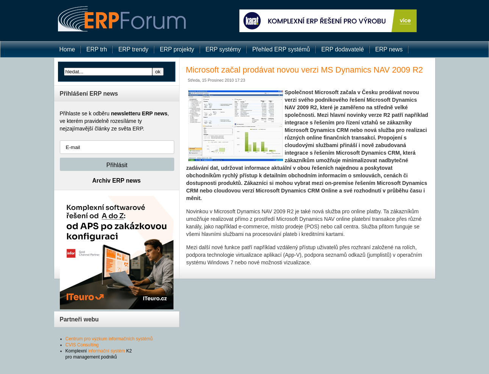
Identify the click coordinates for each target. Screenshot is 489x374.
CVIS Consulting (82, 345)
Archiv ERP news (116, 180)
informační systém (106, 351)
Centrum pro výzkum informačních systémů (109, 338)
